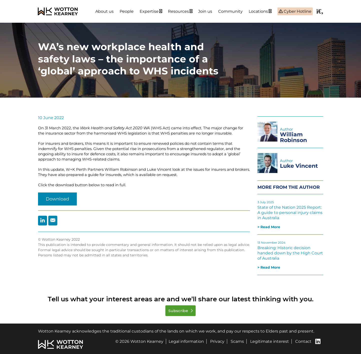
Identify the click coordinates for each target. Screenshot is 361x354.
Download (57, 199)
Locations (258, 11)
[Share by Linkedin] (42, 220)
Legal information (186, 341)
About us (104, 11)
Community (230, 11)
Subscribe (178, 310)
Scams (237, 341)
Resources (178, 11)
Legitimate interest (269, 341)
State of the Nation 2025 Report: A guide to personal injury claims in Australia (289, 212)
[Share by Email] (52, 220)
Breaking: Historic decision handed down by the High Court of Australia (290, 253)
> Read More (268, 227)
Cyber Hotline (297, 11)
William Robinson (293, 137)
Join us (205, 11)
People (127, 11)
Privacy (217, 341)
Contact (303, 341)
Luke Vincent (299, 166)
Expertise (149, 11)
